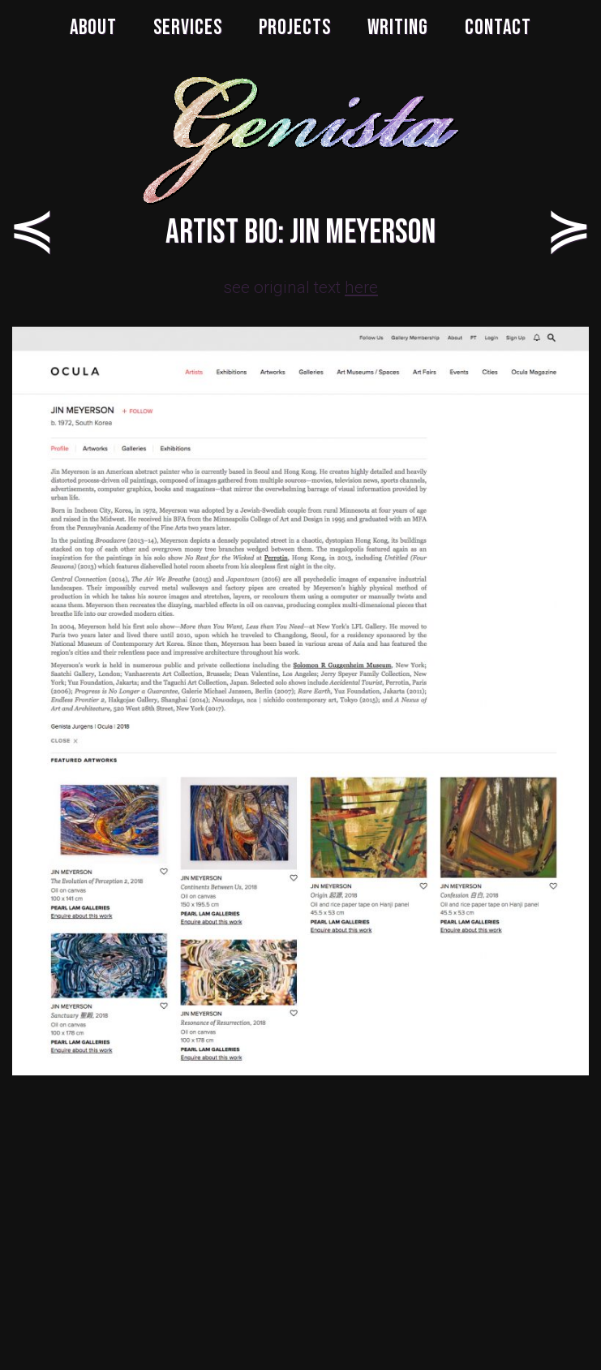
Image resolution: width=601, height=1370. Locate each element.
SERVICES (187, 28)
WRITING (397, 28)
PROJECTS (295, 28)
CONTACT (498, 28)
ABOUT (93, 28)
